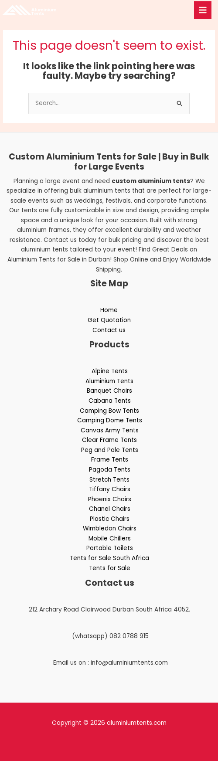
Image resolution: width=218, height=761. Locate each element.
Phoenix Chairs (109, 499)
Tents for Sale (109, 568)
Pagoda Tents (109, 469)
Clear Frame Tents (109, 440)
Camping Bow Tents (109, 411)
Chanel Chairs (109, 509)
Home (109, 310)
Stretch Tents (109, 480)
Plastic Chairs (109, 519)
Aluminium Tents (109, 381)
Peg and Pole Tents (109, 450)
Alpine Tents (110, 371)
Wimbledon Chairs (109, 528)
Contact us (109, 330)
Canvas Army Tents (110, 430)
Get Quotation (109, 320)
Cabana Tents (110, 401)
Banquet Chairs (109, 391)
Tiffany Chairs (109, 489)
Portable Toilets (109, 548)
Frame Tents (109, 459)
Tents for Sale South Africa (109, 558)
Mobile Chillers (110, 538)
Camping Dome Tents (109, 420)
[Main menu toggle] (203, 10)
